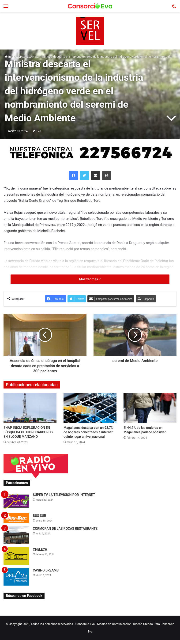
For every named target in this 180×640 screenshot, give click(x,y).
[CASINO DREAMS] (16, 577)
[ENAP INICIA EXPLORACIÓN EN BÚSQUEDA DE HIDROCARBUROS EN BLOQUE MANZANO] (30, 408)
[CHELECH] (16, 556)
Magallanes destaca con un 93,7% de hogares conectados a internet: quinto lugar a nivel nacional (88, 432)
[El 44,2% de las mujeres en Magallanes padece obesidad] (150, 408)
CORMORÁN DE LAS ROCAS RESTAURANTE (65, 528)
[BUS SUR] (16, 518)
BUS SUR (39, 516)
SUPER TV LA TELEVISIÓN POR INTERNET (64, 495)
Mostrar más (90, 279)
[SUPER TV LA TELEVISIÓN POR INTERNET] (16, 501)
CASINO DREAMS (46, 570)
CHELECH (40, 549)
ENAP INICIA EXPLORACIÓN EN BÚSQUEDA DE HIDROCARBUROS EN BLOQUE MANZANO (28, 432)
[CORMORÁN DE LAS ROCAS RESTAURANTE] (16, 535)
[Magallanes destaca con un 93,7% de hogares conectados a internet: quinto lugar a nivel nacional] (90, 408)
